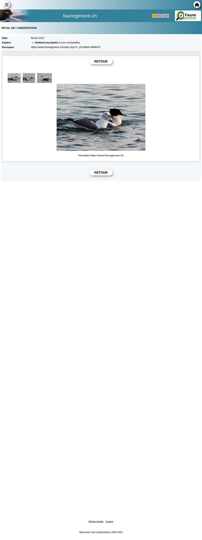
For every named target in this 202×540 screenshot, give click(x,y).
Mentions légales (96, 521)
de (158, 16)
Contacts (109, 521)
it (162, 16)
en (167, 16)
